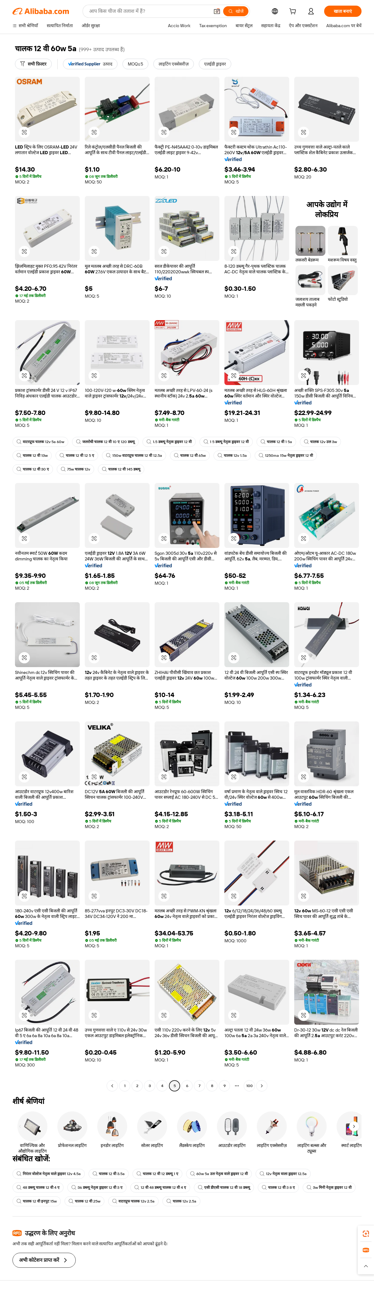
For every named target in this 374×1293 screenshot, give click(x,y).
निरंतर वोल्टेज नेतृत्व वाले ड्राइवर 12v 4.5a (49, 1173)
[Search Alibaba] (148, 11)
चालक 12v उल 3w (320, 441)
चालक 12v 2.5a (181, 1201)
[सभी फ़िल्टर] (33, 64)
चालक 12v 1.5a (232, 455)
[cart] (294, 12)
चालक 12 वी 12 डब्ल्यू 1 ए (157, 1173)
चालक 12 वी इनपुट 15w (37, 1201)
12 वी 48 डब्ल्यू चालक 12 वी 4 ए (160, 1187)
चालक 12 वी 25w (84, 1201)
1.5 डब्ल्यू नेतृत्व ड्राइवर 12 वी (169, 441)
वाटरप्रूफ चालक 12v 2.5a (133, 1201)
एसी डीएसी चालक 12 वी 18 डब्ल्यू (224, 1187)
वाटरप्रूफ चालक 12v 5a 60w (40, 441)
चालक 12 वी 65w (190, 455)
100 (249, 1086)
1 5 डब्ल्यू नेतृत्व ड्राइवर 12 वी (226, 441)
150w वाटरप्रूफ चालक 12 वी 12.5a (134, 455)
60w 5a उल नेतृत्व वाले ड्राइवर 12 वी (219, 1173)
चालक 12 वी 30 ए (33, 469)
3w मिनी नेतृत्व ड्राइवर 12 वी (329, 1187)
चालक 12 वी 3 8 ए (278, 1187)
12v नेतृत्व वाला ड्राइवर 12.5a (283, 1173)
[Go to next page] (261, 1085)
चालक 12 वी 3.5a (109, 1173)
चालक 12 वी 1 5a (276, 441)
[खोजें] (235, 11)
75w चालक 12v (75, 469)
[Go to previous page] (112, 1085)
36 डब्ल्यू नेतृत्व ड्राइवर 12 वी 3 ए (96, 1187)
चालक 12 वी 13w (32, 455)
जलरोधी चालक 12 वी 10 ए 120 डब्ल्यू (105, 441)
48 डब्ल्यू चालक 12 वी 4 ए (38, 1187)
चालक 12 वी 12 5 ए (77, 455)
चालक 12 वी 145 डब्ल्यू (121, 469)
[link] (366, 1234)
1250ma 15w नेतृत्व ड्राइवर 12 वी (286, 455)
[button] (217, 11)
